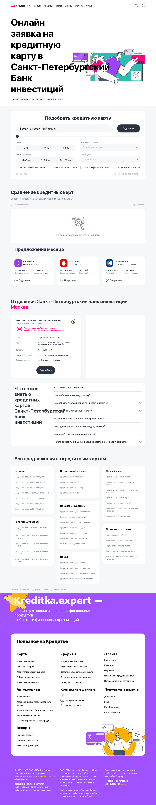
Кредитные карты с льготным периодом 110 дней (31, 544)
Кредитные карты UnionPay (71, 488)
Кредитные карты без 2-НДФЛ (118, 503)
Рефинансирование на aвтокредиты (34, 721)
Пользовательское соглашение (119, 681)
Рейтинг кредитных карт (28, 677)
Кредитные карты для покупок (73, 563)
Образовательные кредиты (73, 667)
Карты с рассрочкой (114, 535)
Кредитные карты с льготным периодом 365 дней (31, 560)
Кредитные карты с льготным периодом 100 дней (31, 537)
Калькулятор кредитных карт (31, 672)
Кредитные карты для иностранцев (75, 522)
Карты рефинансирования (94, 167)
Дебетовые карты (25, 667)
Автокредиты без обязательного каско (35, 710)
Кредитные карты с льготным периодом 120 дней (31, 552)
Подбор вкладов (25, 735)
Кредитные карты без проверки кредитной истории (124, 491)
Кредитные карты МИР (69, 482)
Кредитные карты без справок (118, 498)
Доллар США (110, 697)
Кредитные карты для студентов (73, 533)
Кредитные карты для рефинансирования (77, 573)
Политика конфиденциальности (119, 676)
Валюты (79, 6)
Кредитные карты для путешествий (75, 568)
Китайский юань (112, 707)
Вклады (68, 6)
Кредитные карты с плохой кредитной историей (122, 509)
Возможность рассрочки (63, 167)
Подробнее (46, 370)
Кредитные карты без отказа (118, 477)
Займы (37, 6)
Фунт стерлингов (112, 712)
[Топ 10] (46, 148)
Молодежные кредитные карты (73, 544)
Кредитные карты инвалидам (72, 528)
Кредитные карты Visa (69, 493)
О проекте (109, 670)
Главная (14, 590)
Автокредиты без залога (28, 715)
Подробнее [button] (24, 280)
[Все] (26, 148)
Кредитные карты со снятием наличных (76, 579)
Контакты (109, 665)
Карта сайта (110, 660)
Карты (59, 6)
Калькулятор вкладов (27, 745)
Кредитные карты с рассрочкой (119, 540)
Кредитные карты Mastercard (72, 477)
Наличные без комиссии (126, 167)
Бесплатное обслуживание (30, 167)
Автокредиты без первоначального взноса (34, 703)
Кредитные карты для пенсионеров (75, 512)
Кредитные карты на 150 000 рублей (29, 477)
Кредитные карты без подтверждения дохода (122, 483)
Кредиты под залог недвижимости (76, 672)
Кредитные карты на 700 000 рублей (29, 488)
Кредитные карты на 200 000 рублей (29, 482)
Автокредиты (23, 697)
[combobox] (110, 147)
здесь (123, 784)
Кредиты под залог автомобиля (75, 677)
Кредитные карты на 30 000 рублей (29, 504)
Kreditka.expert (49, 776)
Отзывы (90, 6)
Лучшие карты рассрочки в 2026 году (121, 551)
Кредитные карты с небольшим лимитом (31, 493)
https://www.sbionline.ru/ (48, 337)
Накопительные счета (27, 740)
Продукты (26, 590)
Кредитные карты (41, 590)
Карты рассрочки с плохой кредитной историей (122, 557)
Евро (106, 702)
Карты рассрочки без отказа (118, 546)
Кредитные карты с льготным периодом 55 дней (31, 529)
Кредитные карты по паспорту (118, 516)
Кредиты (48, 6)
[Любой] (26, 160)
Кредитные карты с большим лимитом (30, 498)
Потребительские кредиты (73, 661)
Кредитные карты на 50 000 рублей (29, 509)
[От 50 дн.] (46, 160)
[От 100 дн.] (66, 160)
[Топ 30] (66, 148)
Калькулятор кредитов (71, 682)
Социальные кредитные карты (73, 517)
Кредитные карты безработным (73, 538)
